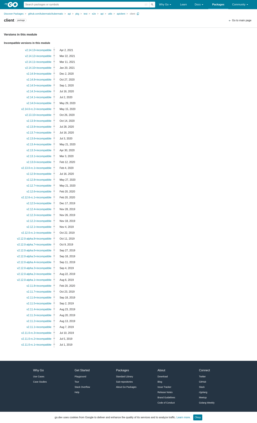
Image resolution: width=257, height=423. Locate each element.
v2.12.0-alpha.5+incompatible (34, 256)
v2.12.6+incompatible (39, 191)
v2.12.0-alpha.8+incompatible (34, 238)
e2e (94, 13)
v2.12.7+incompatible (39, 185)
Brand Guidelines (166, 397)
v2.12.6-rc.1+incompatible (36, 197)
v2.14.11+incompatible (38, 62)
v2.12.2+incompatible (39, 221)
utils (110, 13)
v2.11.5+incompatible (39, 303)
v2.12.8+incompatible (39, 179)
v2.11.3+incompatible (39, 315)
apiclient (121, 13)
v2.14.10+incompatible (38, 67)
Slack (202, 387)
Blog (160, 381)
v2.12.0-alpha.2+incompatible (34, 274)
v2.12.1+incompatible (39, 226)
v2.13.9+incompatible (39, 120)
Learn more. (184, 417)
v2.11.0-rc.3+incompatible (36, 333)
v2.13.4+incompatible (39, 144)
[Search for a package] (86, 5)
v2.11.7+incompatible (39, 291)
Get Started (82, 370)
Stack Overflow (82, 387)
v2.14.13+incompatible (38, 50)
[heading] (14, 4)
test (86, 13)
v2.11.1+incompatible (39, 327)
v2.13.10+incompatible (38, 115)
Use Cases (38, 376)
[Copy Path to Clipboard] (138, 13)
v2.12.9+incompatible (39, 173)
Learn (183, 4)
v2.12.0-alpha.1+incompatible (34, 280)
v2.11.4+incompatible (39, 309)
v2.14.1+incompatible (39, 97)
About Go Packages (126, 387)
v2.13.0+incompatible (39, 162)
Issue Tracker (164, 387)
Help (77, 392)
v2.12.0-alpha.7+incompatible (34, 244)
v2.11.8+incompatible (39, 285)
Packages (218, 4)
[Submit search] (152, 5)
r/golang (203, 392)
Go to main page (239, 20)
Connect (204, 370)
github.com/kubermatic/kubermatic (45, 13)
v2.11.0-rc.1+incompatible (36, 344)
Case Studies (40, 381)
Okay (198, 417)
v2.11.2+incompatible (39, 321)
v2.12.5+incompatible (39, 203)
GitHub (202, 381)
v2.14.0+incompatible (39, 103)
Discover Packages (14, 13)
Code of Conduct (166, 402)
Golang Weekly (207, 402)
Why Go (165, 5)
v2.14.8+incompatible (39, 79)
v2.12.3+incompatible (39, 215)
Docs (199, 5)
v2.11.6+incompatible (39, 297)
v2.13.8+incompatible (39, 126)
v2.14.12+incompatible (38, 56)
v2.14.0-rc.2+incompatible (36, 109)
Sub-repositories (124, 381)
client (132, 13)
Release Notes (165, 392)
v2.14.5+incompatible (39, 85)
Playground (80, 376)
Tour (77, 381)
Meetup (203, 397)
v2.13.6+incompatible (39, 138)
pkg (77, 13)
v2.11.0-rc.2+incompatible (36, 338)
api (69, 13)
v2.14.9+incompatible (39, 73)
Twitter (202, 376)
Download (163, 376)
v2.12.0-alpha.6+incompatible (34, 250)
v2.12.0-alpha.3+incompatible (34, 268)
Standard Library (124, 376)
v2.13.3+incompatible (39, 150)
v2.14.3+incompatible (39, 91)
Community (240, 5)
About (161, 370)
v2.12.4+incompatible (39, 209)
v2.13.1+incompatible (39, 156)
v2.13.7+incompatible (39, 132)
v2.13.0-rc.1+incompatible (36, 168)
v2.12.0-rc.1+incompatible (36, 232)
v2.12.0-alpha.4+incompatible (34, 262)
